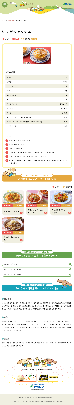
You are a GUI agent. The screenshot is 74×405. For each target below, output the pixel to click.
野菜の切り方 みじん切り (37, 269)
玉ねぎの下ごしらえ (37, 264)
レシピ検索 (11, 20)
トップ (4, 20)
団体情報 (28, 397)
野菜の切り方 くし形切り (37, 274)
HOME (21, 397)
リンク (34, 397)
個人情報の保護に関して (46, 397)
